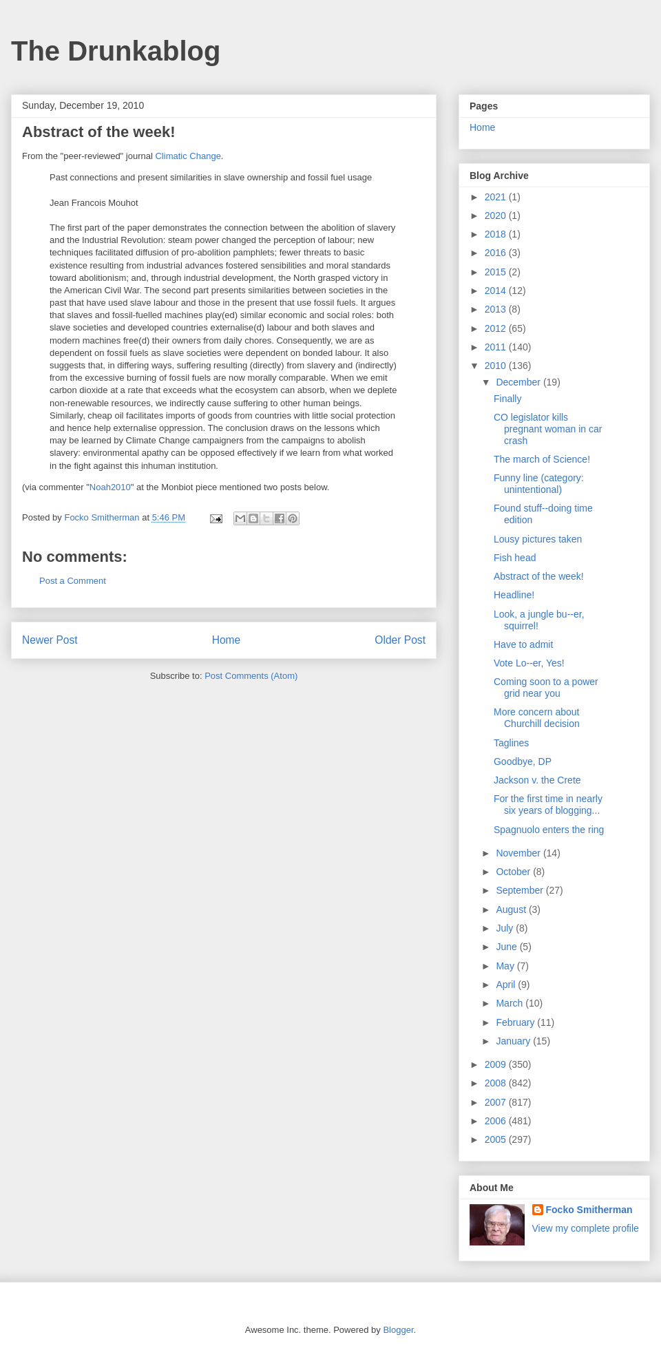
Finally (507, 398)
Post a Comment (72, 581)
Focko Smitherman (589, 1209)
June (507, 946)
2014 (497, 290)
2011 (497, 347)
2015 (497, 271)
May (506, 965)
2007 (497, 1102)
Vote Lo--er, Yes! (529, 663)
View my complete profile (585, 1228)
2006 (497, 1120)
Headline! (514, 594)
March (510, 1003)
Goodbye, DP (523, 761)
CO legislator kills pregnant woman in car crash (548, 429)
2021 (497, 196)
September (520, 890)
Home (226, 640)
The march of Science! (542, 459)
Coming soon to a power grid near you (546, 687)
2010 (497, 365)
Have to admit (523, 644)
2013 (497, 309)
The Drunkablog (115, 51)
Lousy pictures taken (538, 539)
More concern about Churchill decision (537, 717)
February (516, 1022)
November (519, 853)
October (514, 871)
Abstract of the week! (539, 576)
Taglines (511, 742)
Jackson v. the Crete (537, 780)
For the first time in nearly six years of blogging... (548, 804)
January (514, 1040)
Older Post (400, 640)
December (519, 382)
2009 (497, 1064)
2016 (497, 252)
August (512, 909)
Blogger (398, 1330)
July (506, 928)
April (507, 984)
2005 (497, 1139)
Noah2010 (110, 487)
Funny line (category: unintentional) (539, 483)
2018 (497, 234)
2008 (497, 1082)
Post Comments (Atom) (250, 676)
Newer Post (50, 640)
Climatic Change (187, 156)
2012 (497, 328)
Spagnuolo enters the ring (549, 829)
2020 (497, 215)
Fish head (515, 557)
